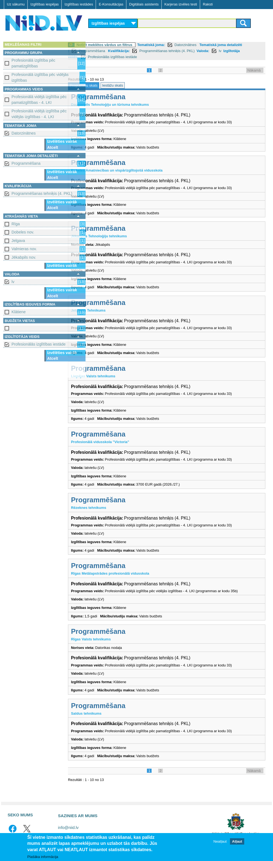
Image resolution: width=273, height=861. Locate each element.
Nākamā (254, 70)
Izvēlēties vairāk (62, 141)
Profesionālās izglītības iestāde (39, 344)
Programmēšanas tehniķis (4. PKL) (42, 193)
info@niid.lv (68, 827)
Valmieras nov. (24, 249)
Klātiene (19, 312)
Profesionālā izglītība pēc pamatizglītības (33, 63)
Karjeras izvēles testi (180, 4)
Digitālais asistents (144, 4)
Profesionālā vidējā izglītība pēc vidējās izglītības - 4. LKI (39, 114)
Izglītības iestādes (78, 4)
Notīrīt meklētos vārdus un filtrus (126, 45)
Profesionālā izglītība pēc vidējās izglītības (40, 77)
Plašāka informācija (42, 857)
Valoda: (224, 51)
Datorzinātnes (24, 133)
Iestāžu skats (134, 85)
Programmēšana (26, 163)
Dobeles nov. (23, 232)
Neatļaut (220, 842)
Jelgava (18, 240)
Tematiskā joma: (173, 45)
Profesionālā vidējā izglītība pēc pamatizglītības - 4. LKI (39, 100)
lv (13, 282)
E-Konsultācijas (111, 4)
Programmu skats (106, 85)
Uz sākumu (16, 4)
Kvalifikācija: (141, 51)
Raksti (208, 4)
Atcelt (52, 147)
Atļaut (237, 842)
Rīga (16, 224)
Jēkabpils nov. (24, 257)
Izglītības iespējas (44, 4)
